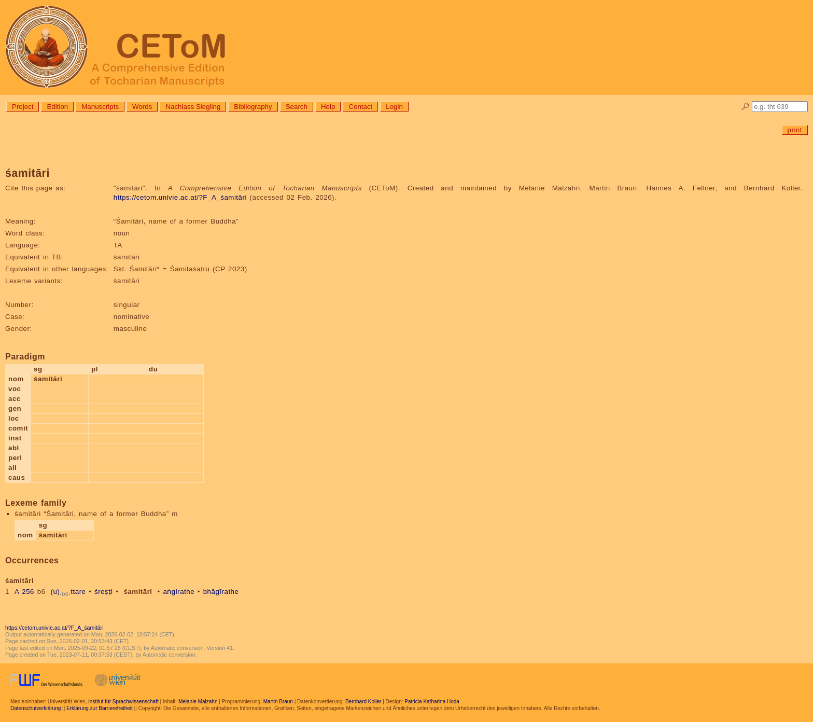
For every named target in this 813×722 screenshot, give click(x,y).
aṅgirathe (178, 591)
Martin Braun (278, 701)
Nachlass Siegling (192, 106)
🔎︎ (745, 106)
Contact (360, 106)
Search (296, 106)
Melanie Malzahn (198, 701)
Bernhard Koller (363, 701)
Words (142, 106)
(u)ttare (68, 591)
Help (328, 106)
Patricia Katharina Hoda (431, 701)
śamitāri (137, 591)
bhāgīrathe (221, 591)
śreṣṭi (103, 591)
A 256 (24, 591)
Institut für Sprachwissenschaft (123, 701)
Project (22, 106)
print (795, 130)
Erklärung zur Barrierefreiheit (99, 708)
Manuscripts (100, 106)
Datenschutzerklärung (35, 708)
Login (394, 106)
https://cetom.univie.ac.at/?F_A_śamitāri (180, 197)
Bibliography (253, 106)
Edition (57, 106)
